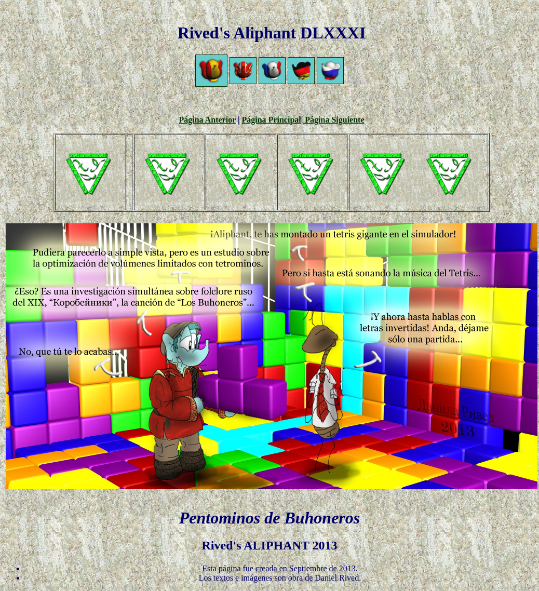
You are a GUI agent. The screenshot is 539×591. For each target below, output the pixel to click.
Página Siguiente (333, 119)
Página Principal (271, 119)
